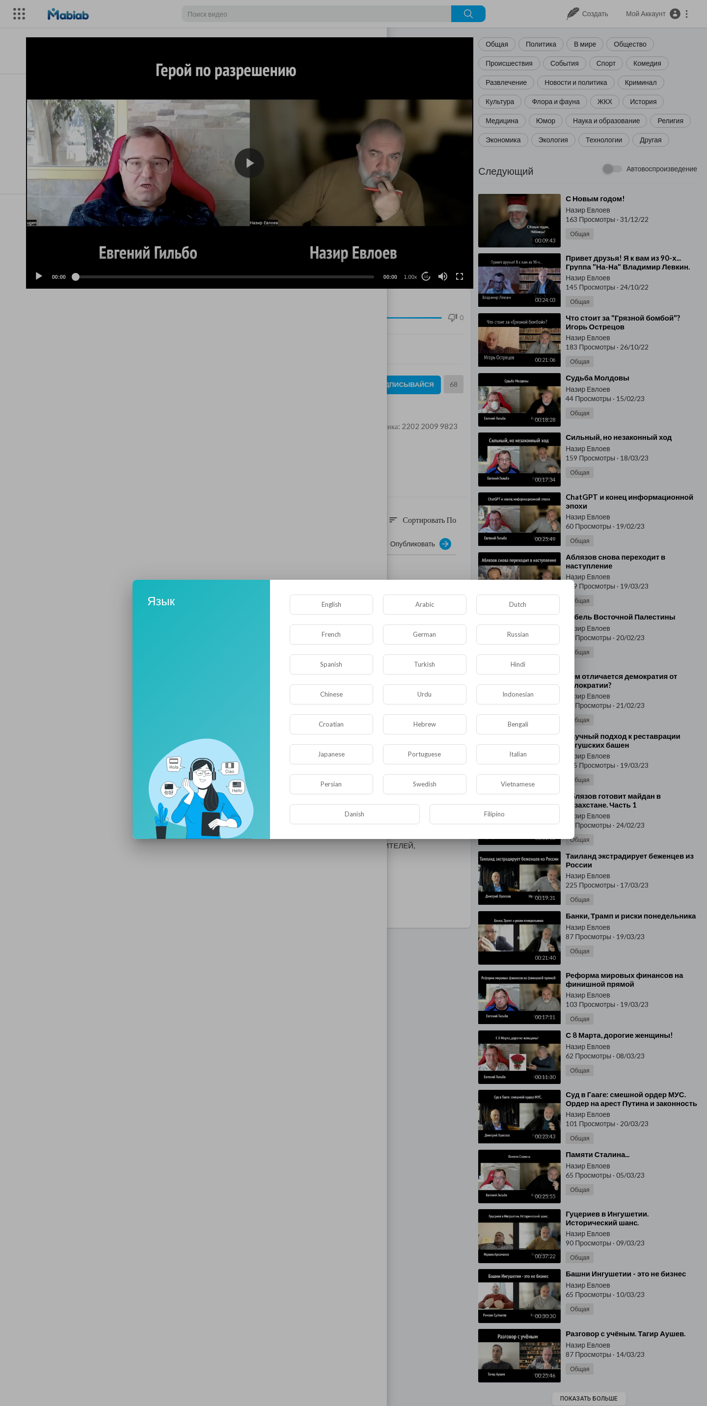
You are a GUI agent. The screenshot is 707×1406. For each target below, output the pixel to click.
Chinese (331, 694)
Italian (518, 754)
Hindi (518, 664)
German (424, 634)
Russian (518, 634)
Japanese (331, 754)
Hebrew (424, 724)
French (331, 634)
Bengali (518, 724)
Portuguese (424, 754)
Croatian (331, 724)
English (331, 604)
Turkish (424, 664)
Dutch (517, 604)
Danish (354, 814)
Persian (331, 784)
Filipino (494, 814)
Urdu (424, 694)
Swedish (424, 784)
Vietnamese (518, 784)
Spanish (331, 664)
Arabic (424, 604)
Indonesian (518, 694)
